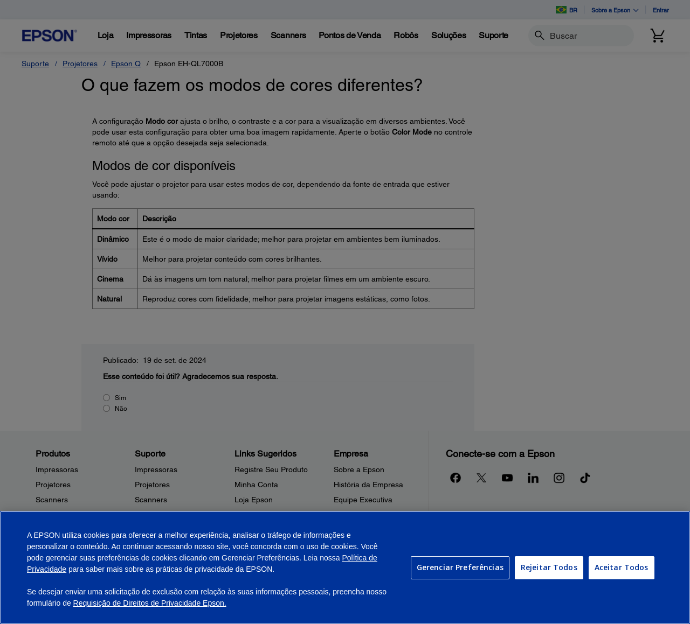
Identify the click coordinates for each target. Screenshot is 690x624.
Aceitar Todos (621, 567)
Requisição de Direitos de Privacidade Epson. (149, 603)
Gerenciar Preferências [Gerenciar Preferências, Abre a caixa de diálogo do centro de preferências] (460, 567)
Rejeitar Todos (549, 567)
